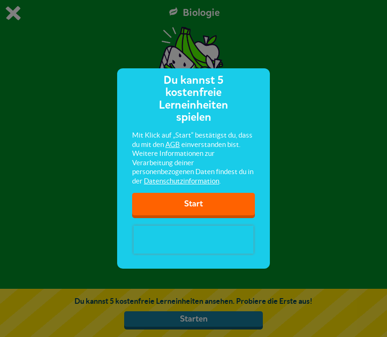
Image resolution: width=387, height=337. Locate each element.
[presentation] (193, 240)
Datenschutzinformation (181, 181)
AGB (172, 144)
